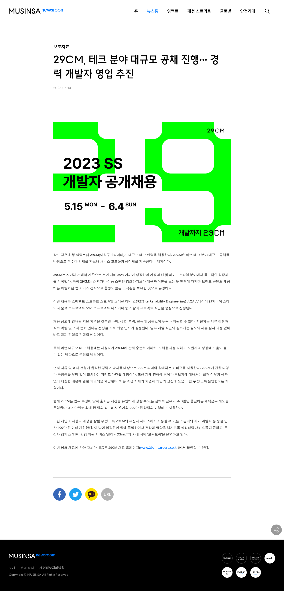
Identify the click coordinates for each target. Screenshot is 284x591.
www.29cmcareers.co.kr (159, 447)
